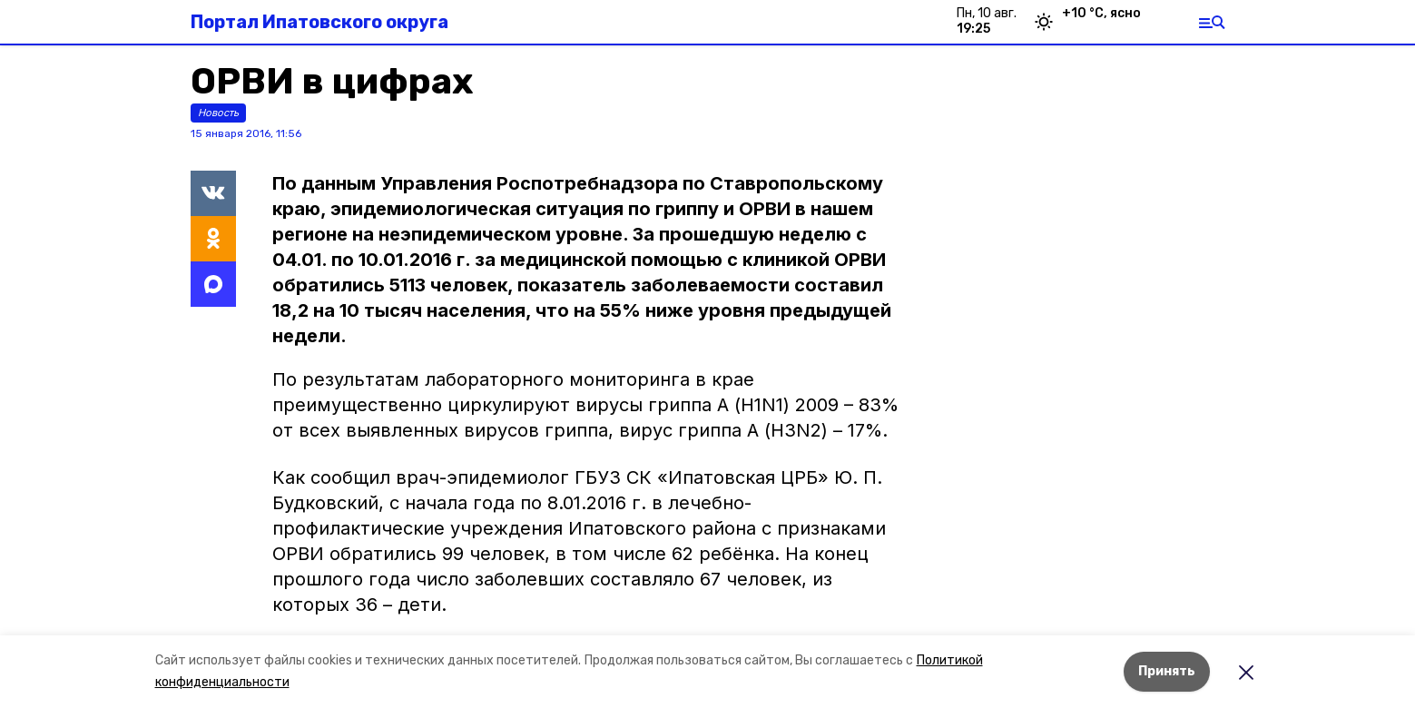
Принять (1166, 671)
